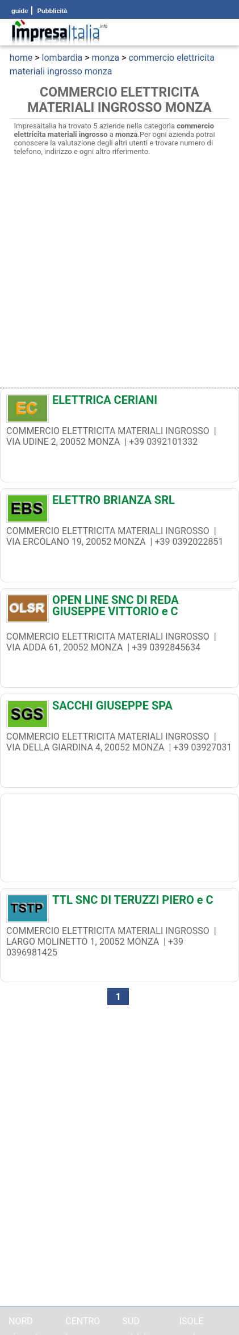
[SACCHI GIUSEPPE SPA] (119, 708)
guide (19, 10)
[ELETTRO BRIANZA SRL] (119, 502)
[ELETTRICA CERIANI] (119, 402)
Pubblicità (52, 10)
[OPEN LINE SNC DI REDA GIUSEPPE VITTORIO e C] (119, 605)
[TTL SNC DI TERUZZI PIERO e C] (119, 902)
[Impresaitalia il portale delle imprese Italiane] (59, 32)
